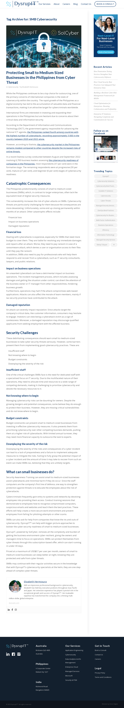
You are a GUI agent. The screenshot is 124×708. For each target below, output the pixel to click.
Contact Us (99, 655)
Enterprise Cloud (71, 667)
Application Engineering (74, 650)
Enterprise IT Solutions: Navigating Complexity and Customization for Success (104, 117)
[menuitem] (32, 4)
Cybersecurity (13, 87)
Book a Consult (100, 650)
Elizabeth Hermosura (30, 87)
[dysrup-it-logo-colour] (23, 4)
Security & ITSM (71, 680)
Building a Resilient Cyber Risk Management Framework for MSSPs (105, 95)
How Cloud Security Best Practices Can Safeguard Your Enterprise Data (105, 85)
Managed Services (72, 671)
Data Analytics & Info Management (73, 661)
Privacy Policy (100, 673)
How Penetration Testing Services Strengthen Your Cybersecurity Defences (103, 74)
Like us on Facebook (103, 149)
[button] (113, 245)
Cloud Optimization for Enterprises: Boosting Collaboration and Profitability (105, 106)
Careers (98, 659)
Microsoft (68, 676)
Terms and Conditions (103, 677)
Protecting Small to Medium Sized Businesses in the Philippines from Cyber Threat (40, 77)
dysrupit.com (14, 603)
